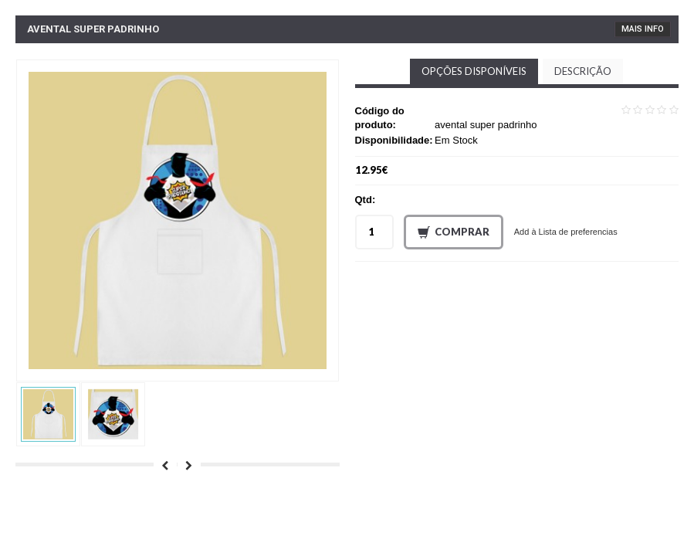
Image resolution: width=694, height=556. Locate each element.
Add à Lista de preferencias (566, 231)
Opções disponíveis (473, 71)
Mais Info (642, 29)
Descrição (582, 71)
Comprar (453, 232)
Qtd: (365, 199)
